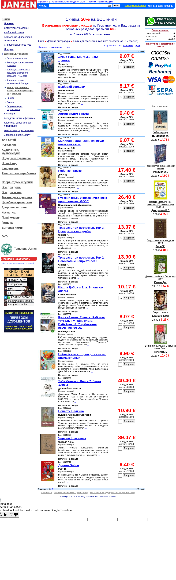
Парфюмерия (11, 217)
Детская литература (16, 53)
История (8, 49)
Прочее (10, 98)
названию (128, 45)
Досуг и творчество (17, 58)
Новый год (9, 163)
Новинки (9, 23)
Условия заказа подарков (101, 2)
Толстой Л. (160, 351)
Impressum (43, 2)
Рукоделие (9, 144)
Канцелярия (10, 168)
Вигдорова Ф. (160, 136)
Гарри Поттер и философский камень (160, 167)
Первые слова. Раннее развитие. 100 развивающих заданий (160, 204)
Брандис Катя (160, 315)
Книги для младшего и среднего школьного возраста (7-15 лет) (18, 72)
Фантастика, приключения (18, 130)
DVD (5, 236)
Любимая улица (160, 132)
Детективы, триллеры (16, 28)
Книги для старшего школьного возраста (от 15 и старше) (20, 90)
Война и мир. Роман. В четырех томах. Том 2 (160, 347)
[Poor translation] (13, 515)
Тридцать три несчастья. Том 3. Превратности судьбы (81, 229)
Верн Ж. (160, 246)
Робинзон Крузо (70, 170)
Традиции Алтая (25, 248)
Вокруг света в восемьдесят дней (160, 241)
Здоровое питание (14, 207)
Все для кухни (11, 192)
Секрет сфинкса (160, 312)
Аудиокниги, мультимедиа (11, 151)
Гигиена (7, 222)
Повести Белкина (71, 411)
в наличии (56, 47)
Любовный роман (14, 32)
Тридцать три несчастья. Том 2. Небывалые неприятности (81, 259)
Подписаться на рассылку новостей (18, 263)
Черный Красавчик (72, 438)
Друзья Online (68, 465)
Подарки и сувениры (16, 158)
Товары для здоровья (17, 197)
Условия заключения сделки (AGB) (68, 2)
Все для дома (11, 187)
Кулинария (10, 113)
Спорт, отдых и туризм (17, 182)
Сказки (10, 102)
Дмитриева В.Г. (160, 210)
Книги (6, 19)
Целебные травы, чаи (17, 202)
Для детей (9, 139)
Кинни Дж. (160, 282)
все (68, 47)
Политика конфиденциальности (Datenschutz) (112, 492)
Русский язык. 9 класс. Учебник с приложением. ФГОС (82, 199)
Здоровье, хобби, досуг (17, 134)
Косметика (9, 212)
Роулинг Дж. (160, 172)
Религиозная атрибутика (19, 173)
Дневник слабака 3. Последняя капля (160, 277)
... (76, 77)
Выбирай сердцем (71, 86)
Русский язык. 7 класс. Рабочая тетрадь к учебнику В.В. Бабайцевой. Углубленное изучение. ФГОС (81, 322)
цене (138, 45)
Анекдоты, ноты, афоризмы (19, 118)
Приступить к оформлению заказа (160, 45)
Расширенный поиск (135, 5)
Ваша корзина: (160, 30)
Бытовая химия (13, 227)
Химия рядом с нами (73, 113)
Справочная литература (17, 44)
